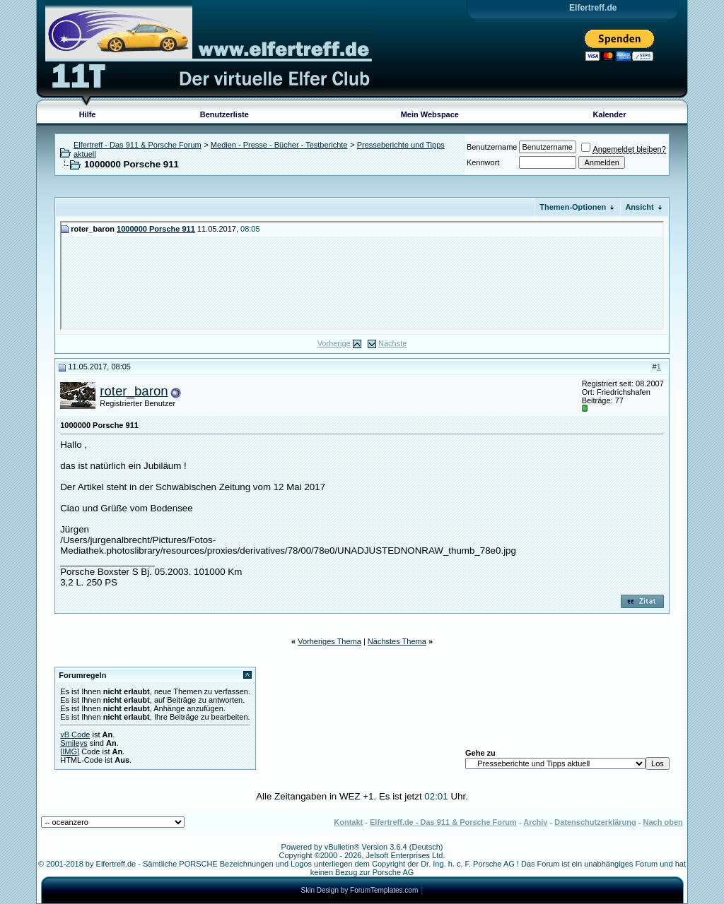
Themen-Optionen (572, 207)
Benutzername (492, 147)
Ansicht (639, 207)
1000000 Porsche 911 (156, 229)
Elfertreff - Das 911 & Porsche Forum (138, 145)
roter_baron (134, 390)
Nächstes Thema (397, 641)
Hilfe (87, 114)
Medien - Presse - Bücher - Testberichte (279, 145)
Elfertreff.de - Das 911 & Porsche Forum (443, 822)
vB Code (75, 734)
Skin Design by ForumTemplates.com (360, 890)
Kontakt (348, 822)
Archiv (535, 822)
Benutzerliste (224, 114)
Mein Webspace (430, 114)
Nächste (392, 343)
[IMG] (69, 751)
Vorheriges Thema (329, 641)
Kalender (609, 114)
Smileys (74, 743)
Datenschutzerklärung (595, 822)
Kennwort (483, 162)
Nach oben (663, 822)
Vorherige (334, 343)
